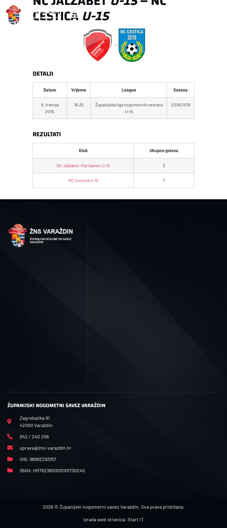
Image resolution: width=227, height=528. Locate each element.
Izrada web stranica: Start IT (113, 519)
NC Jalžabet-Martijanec (83, 165)
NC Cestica (83, 180)
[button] (74, 15)
